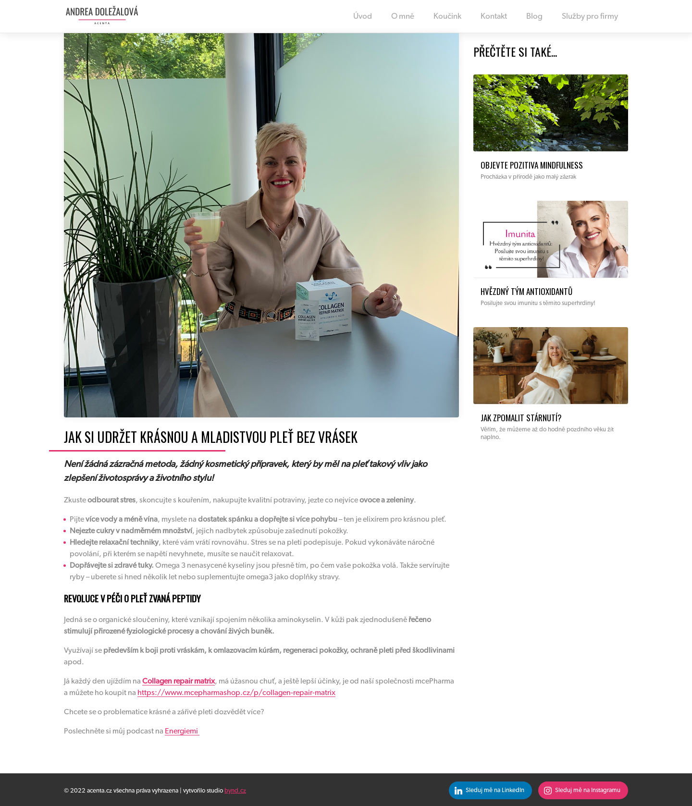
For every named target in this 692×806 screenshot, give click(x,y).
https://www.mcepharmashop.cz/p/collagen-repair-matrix (236, 692)
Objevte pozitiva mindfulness (532, 165)
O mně (402, 16)
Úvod (362, 16)
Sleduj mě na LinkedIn (495, 790)
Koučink (448, 16)
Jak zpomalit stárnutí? (521, 418)
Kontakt (494, 16)
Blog (535, 16)
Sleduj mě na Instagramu (587, 790)
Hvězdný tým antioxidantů (526, 291)
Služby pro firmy (590, 16)
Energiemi (182, 731)
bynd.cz (235, 791)
